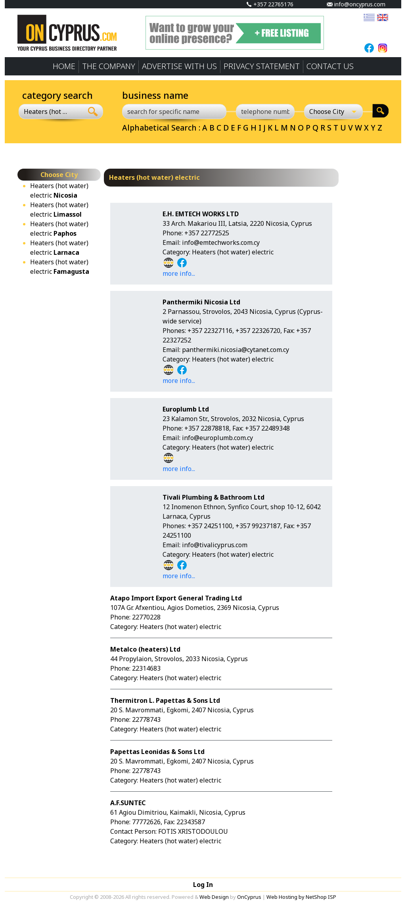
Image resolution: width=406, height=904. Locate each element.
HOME (64, 66)
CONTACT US (330, 66)
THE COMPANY (108, 66)
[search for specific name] (174, 111)
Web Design (214, 896)
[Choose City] (333, 111)
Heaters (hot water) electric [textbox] (46, 111)
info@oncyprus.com (356, 4)
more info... (179, 273)
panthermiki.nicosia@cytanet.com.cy (235, 349)
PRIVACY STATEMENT (262, 66)
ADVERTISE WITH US (179, 66)
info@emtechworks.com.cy (221, 242)
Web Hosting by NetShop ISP (301, 896)
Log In (203, 884)
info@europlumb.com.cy (217, 437)
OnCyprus (249, 896)
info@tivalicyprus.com (214, 544)
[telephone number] (265, 111)
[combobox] (51, 111)
